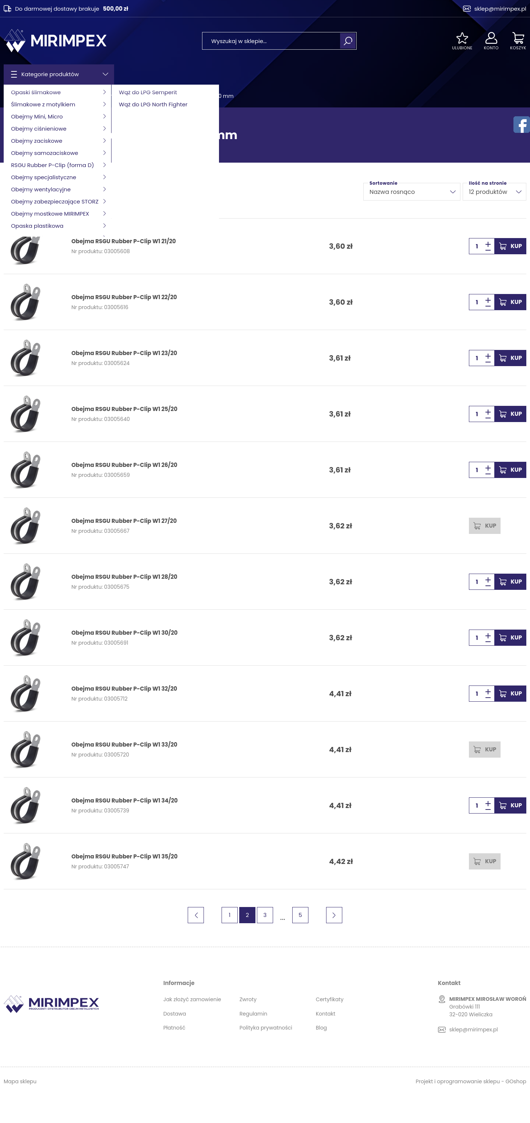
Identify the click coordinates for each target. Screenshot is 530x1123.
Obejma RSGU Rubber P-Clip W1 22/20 (124, 297)
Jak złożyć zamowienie (192, 999)
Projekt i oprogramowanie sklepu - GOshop (471, 1081)
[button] (488, 250)
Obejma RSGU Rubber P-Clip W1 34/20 (124, 800)
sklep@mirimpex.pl (500, 9)
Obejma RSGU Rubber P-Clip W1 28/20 (124, 577)
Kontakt (325, 1013)
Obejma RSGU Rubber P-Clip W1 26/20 (124, 465)
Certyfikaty (329, 999)
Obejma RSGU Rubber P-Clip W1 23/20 (124, 353)
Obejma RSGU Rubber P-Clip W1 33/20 (124, 744)
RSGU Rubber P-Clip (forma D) (87, 96)
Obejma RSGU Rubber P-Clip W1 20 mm (183, 96)
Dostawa (174, 1013)
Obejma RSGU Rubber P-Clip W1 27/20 (124, 521)
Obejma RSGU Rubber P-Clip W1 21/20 (123, 241)
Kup (516, 246)
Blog (321, 1027)
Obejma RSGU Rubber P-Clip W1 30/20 (124, 633)
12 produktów (488, 192)
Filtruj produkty (31, 192)
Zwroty (248, 999)
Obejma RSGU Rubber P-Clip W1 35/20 (124, 856)
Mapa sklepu (20, 1081)
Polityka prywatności (266, 1027)
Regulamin (253, 1013)
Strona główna (22, 96)
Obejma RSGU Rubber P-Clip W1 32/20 (124, 688)
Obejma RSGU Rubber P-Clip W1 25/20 (124, 409)
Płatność (174, 1027)
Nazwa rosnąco (392, 192)
